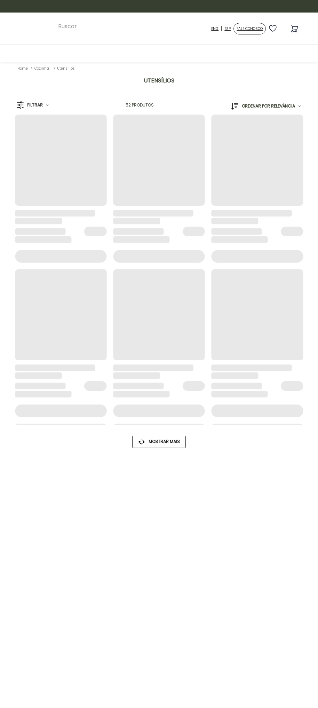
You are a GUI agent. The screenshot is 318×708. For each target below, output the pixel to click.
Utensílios (66, 68)
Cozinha (41, 68)
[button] (32, 105)
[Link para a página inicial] (22, 68)
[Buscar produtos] (206, 26)
